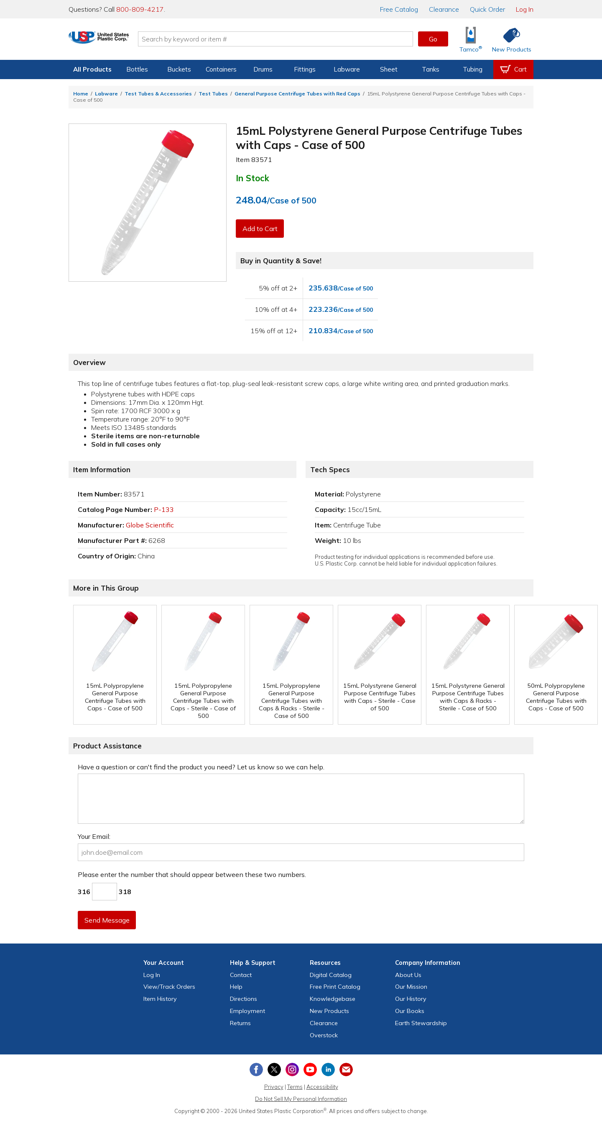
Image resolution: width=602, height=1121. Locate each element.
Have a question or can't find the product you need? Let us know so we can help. (201, 767)
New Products (329, 1011)
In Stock (252, 177)
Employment (247, 1011)
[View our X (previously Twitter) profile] (274, 1069)
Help (236, 986)
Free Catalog (335, 986)
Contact (241, 975)
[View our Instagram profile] (292, 1069)
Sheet (389, 69)
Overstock (324, 1035)
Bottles (137, 69)
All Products (92, 69)
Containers (221, 69)
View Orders (169, 986)
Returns (240, 1023)
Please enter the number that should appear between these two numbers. (192, 874)
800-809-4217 (140, 9)
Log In (524, 9)
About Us (408, 975)
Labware (347, 69)
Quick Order (487, 9)
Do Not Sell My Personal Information (301, 1098)
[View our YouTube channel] (310, 1069)
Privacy (273, 1086)
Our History (410, 999)
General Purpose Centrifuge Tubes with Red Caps (297, 93)
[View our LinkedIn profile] (328, 1069)
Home (80, 93)
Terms (295, 1086)
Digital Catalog (331, 975)
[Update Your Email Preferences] (346, 1069)
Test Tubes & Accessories (158, 93)
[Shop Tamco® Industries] (470, 39)
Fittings (305, 69)
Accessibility (322, 1086)
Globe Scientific (150, 525)
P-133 (164, 509)
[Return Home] (118, 40)
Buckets (179, 69)
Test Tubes (213, 93)
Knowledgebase (332, 999)
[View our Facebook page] (256, 1069)
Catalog (399, 9)
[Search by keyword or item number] (294, 38)
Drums (263, 69)
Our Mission (411, 986)
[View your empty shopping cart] (513, 69)
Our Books (409, 1011)
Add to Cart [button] (260, 228)
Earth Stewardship (421, 1023)
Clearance (444, 9)
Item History (160, 999)
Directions (243, 999)
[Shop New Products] (508, 39)
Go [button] (433, 39)
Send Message (107, 920)
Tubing (472, 69)
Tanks (430, 69)
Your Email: (94, 836)
